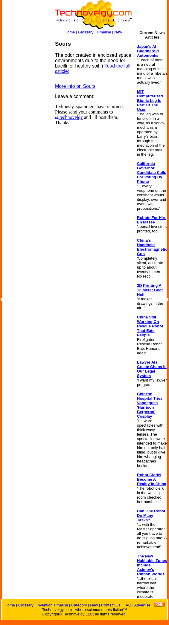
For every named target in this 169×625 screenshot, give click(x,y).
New (118, 32)
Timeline (104, 32)
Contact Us (110, 605)
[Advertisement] (26, 130)
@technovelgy (69, 117)
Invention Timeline (52, 605)
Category (79, 605)
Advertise (142, 605)
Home (70, 32)
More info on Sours (75, 86)
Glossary (85, 32)
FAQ (127, 605)
